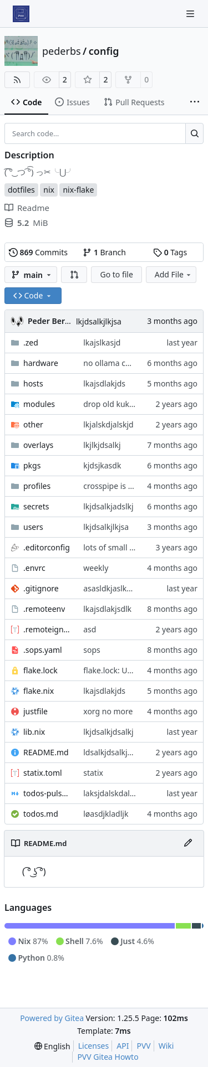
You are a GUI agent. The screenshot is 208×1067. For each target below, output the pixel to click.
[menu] (52, 1046)
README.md (46, 752)
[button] (74, 274)
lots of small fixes (114, 547)
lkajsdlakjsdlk (107, 609)
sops (91, 650)
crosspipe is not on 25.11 (128, 486)
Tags (170, 252)
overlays (38, 445)
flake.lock (40, 670)
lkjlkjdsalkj (101, 445)
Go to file (116, 274)
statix (93, 772)
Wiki (166, 1045)
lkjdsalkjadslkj (108, 506)
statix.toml (42, 772)
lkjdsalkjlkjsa (98, 321)
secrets (36, 506)
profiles (36, 486)
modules (39, 404)
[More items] (195, 102)
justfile (35, 711)
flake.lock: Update (115, 670)
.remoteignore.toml (47, 629)
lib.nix (34, 731)
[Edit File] (188, 843)
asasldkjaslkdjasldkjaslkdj (129, 588)
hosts (33, 383)
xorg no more (108, 711)
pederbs (61, 50)
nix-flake (78, 189)
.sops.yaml (42, 650)
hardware (40, 363)
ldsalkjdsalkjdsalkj (115, 752)
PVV (143, 1045)
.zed (30, 342)
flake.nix (38, 690)
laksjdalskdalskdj (113, 793)
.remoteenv (44, 609)
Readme (26, 207)
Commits (38, 252)
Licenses (93, 1045)
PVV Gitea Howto (107, 1056)
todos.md (40, 813)
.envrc (34, 568)
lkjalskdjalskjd (108, 424)
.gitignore (41, 588)
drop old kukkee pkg (120, 404)
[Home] (21, 14)
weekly (95, 568)
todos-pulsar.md (47, 793)
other (33, 424)
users (33, 527)
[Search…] (194, 133)
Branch (104, 252)
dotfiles (21, 189)
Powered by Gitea (52, 1018)
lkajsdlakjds (104, 383)
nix (48, 189)
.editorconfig (46, 547)
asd (89, 629)
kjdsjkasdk (102, 465)
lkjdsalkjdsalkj (108, 731)
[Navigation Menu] (191, 13)
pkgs (31, 465)
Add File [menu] (173, 274)
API (122, 1045)
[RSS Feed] (17, 79)
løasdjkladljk (105, 813)
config (104, 50)
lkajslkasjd (101, 342)
